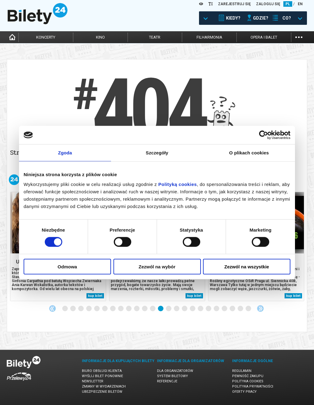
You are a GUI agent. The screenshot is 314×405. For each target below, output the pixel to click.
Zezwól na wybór (157, 266)
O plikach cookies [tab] (249, 152)
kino (100, 37)
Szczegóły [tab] (157, 152)
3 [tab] (81, 309)
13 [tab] (161, 309)
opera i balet (264, 37)
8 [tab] (121, 309)
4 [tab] (89, 309)
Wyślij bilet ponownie (102, 376)
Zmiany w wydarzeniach (104, 386)
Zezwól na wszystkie (246, 266)
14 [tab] (169, 309)
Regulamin (241, 371)
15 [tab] (177, 309)
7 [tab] (113, 309)
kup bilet (95, 296)
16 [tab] (185, 309)
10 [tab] (137, 309)
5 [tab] (97, 309)
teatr (154, 37)
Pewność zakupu (247, 376)
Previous (52, 308)
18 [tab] (201, 309)
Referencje (167, 381)
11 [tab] (145, 309)
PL (287, 4)
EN (300, 4)
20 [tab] (217, 309)
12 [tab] (153, 309)
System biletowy (172, 376)
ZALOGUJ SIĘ (268, 4)
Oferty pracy (244, 392)
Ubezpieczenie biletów (102, 392)
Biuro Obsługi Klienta (102, 371)
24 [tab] (249, 309)
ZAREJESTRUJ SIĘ (234, 4)
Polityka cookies (247, 381)
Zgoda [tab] (65, 152)
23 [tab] (241, 309)
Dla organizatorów (175, 371)
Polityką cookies (177, 184)
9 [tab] (129, 309)
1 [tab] (65, 309)
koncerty (45, 37)
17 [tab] (193, 309)
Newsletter (92, 381)
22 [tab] (233, 309)
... (299, 36)
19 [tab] (209, 309)
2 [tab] (73, 309)
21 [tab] (225, 309)
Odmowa (67, 266)
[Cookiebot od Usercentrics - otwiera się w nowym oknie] (263, 135)
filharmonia (209, 37)
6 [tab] (105, 309)
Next (260, 308)
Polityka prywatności (252, 386)
